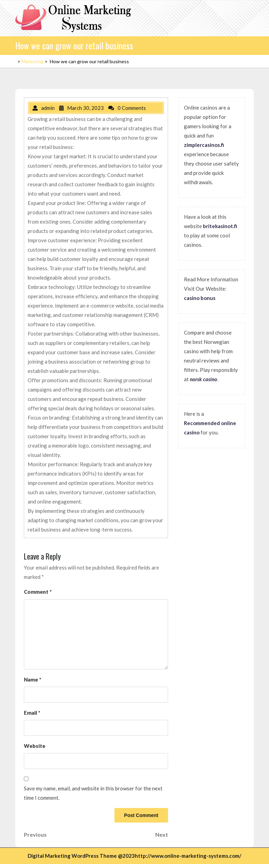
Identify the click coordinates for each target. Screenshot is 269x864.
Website (34, 746)
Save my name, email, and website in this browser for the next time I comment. (93, 793)
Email (32, 713)
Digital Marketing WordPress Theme (72, 856)
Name (32, 679)
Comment (38, 592)
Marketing (32, 61)
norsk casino (203, 379)
